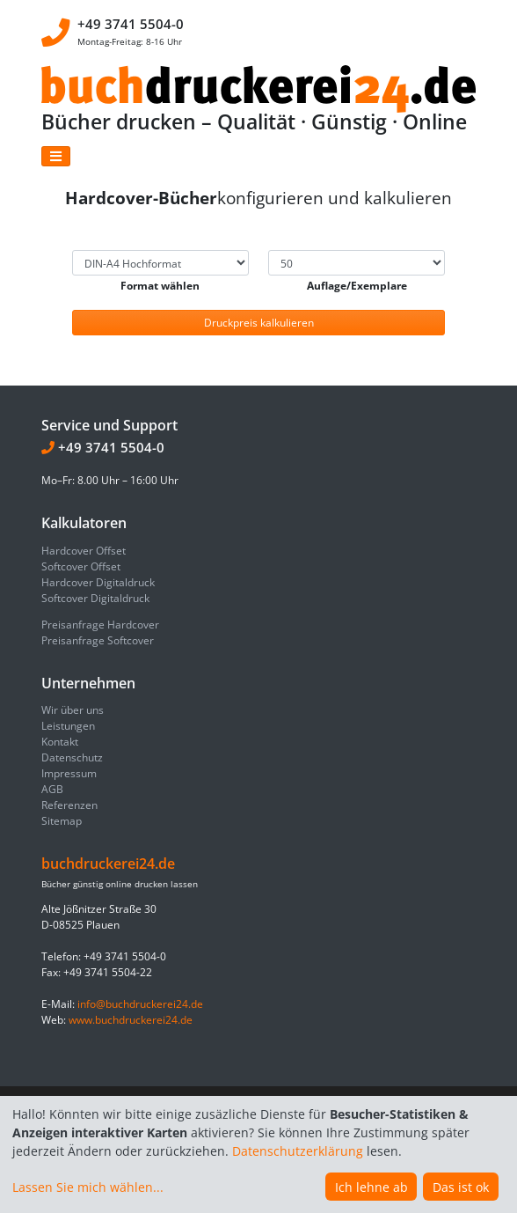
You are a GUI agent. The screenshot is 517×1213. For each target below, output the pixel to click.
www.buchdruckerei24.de (131, 1019)
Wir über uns (72, 709)
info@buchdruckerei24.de (140, 1003)
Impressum (69, 773)
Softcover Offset (80, 566)
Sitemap (61, 820)
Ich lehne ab (371, 1187)
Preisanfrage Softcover (97, 640)
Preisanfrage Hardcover (100, 624)
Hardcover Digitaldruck (98, 582)
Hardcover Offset (83, 550)
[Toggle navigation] (55, 156)
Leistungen (68, 725)
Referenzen (69, 805)
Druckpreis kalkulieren (259, 322)
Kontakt (59, 741)
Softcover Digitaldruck (95, 598)
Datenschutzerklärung (297, 1151)
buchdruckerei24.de (108, 863)
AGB (52, 789)
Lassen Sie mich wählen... (88, 1187)
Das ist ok (461, 1187)
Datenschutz (72, 757)
